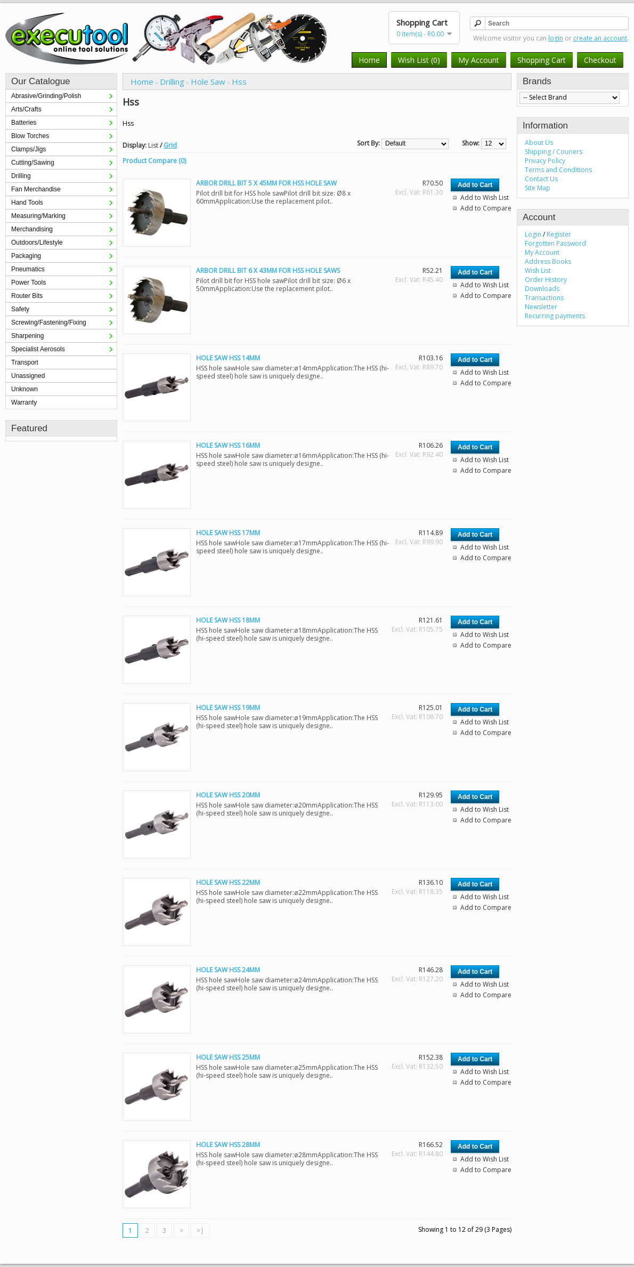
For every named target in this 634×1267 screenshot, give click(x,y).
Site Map (537, 187)
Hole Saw (208, 81)
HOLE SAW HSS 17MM (228, 532)
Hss (239, 81)
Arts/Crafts (26, 109)
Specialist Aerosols (38, 349)
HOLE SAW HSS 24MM (228, 969)
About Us (539, 142)
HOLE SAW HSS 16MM (228, 445)
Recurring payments (555, 315)
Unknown (24, 389)
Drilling (21, 176)
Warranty (24, 402)
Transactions (544, 297)
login (555, 38)
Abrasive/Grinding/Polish (46, 96)
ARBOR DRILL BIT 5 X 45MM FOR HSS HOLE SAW (266, 183)
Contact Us (541, 178)
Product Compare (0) (154, 160)
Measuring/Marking (38, 216)
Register (559, 234)
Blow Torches (30, 136)
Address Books (548, 261)
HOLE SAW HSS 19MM (228, 707)
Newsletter (541, 306)
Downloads (542, 288)
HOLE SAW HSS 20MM (228, 795)
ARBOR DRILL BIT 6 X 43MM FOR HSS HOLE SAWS (268, 270)
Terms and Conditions (558, 169)
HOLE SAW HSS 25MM (228, 1057)
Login (533, 234)
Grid (170, 145)
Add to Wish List (484, 197)
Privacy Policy (545, 160)
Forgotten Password (555, 243)
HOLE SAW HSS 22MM (228, 882)
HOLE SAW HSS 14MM (228, 357)
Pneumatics (28, 269)
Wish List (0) (419, 60)
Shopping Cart (541, 60)
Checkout (600, 60)
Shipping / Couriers (553, 151)
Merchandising (32, 229)
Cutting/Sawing (32, 162)
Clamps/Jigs (28, 149)
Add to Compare (485, 208)
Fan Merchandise (36, 189)
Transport (24, 362)
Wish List (538, 270)
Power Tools (28, 282)
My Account (478, 60)
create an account (600, 38)
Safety (20, 309)
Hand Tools (27, 202)
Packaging (26, 256)
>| (200, 1230)
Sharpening (27, 336)
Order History (546, 279)
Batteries (23, 122)
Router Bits (27, 296)
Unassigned (28, 376)
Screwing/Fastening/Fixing (48, 322)
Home (369, 60)
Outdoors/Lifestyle (37, 242)
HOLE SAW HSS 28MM (228, 1144)
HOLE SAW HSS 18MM (228, 620)
